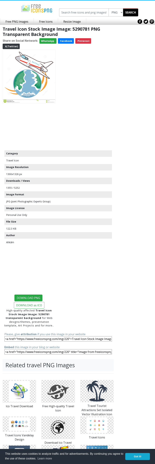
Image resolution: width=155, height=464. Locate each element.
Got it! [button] (137, 456)
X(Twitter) (11, 46)
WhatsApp (48, 41)
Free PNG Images (16, 21)
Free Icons (46, 21)
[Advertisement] (29, 127)
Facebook (65, 41)
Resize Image (72, 21)
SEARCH (130, 12)
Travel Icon (12, 160)
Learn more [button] (44, 458)
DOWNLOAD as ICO (29, 305)
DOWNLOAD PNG (28, 298)
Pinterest (83, 41)
